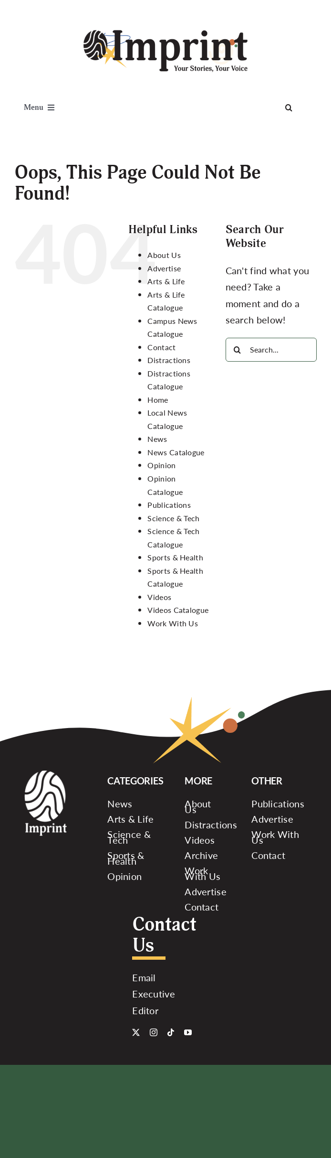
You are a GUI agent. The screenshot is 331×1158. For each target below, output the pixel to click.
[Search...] (271, 350)
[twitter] (136, 1032)
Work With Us (172, 623)
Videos (159, 596)
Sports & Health (175, 557)
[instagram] (153, 1032)
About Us (163, 254)
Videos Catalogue (177, 609)
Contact (161, 347)
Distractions (168, 359)
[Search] (289, 107)
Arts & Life (166, 281)
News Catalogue (175, 452)
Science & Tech (173, 518)
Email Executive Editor (153, 994)
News (157, 438)
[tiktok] (171, 1032)
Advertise (164, 268)
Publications (169, 504)
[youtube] (188, 1032)
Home (157, 399)
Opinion (161, 465)
